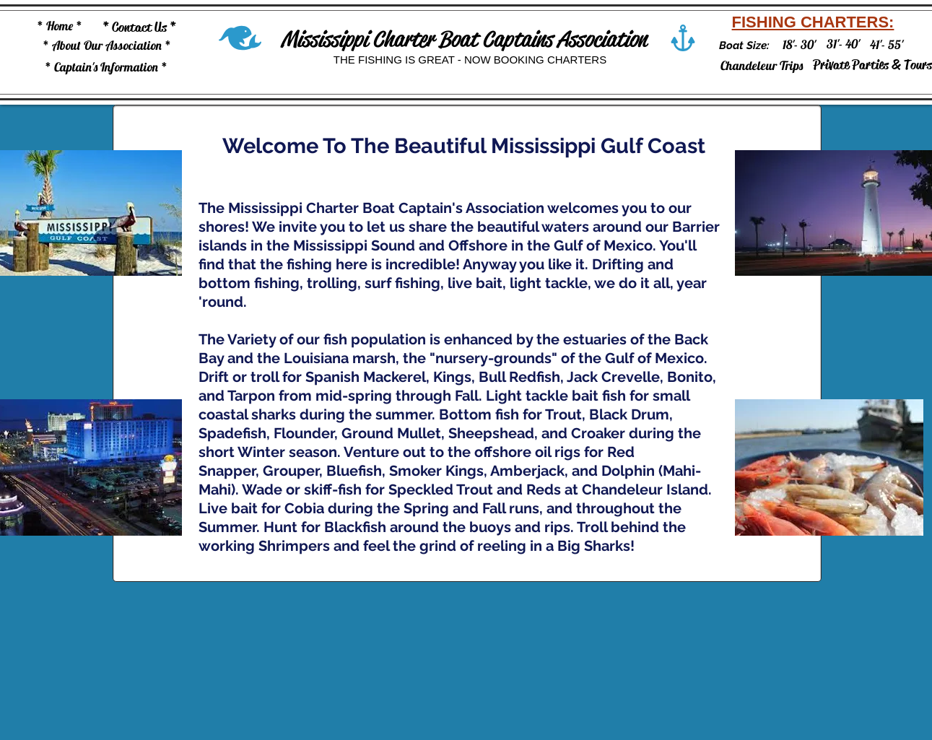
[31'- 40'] (843, 43)
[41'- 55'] (886, 44)
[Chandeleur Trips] (761, 65)
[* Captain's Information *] (106, 67)
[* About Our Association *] (107, 45)
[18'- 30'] (799, 44)
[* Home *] (60, 26)
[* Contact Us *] (139, 28)
